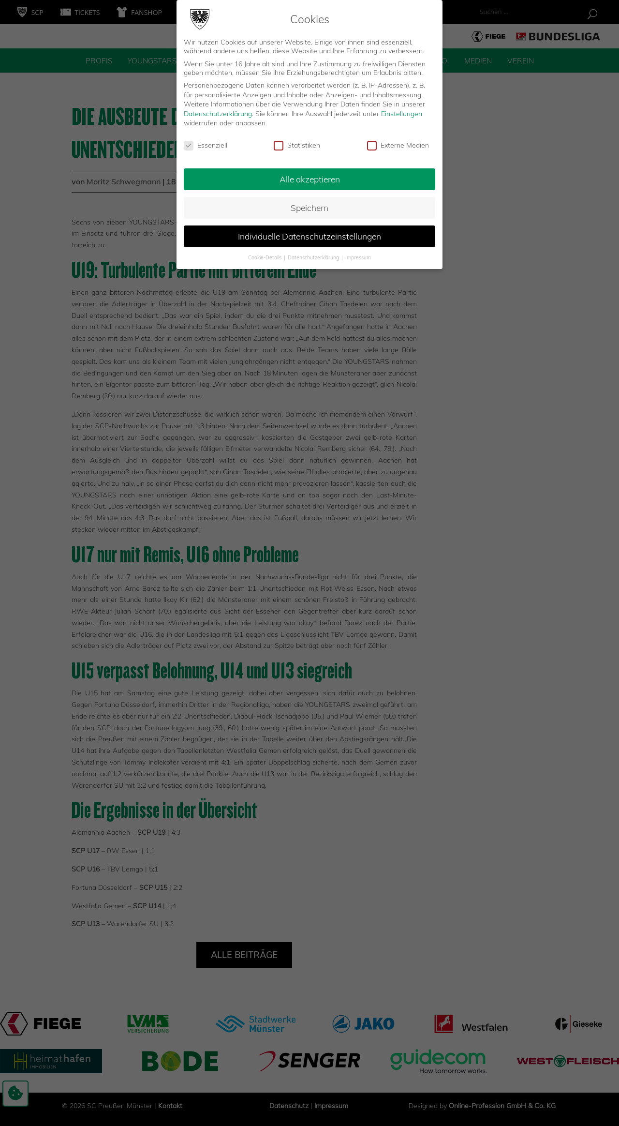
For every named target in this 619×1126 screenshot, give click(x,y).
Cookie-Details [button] (265, 254)
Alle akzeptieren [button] (310, 176)
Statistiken (297, 142)
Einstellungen (401, 110)
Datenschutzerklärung (218, 110)
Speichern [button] (309, 204)
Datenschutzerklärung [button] (314, 254)
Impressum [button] (358, 254)
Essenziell (205, 142)
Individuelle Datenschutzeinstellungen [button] (309, 233)
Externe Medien (398, 142)
